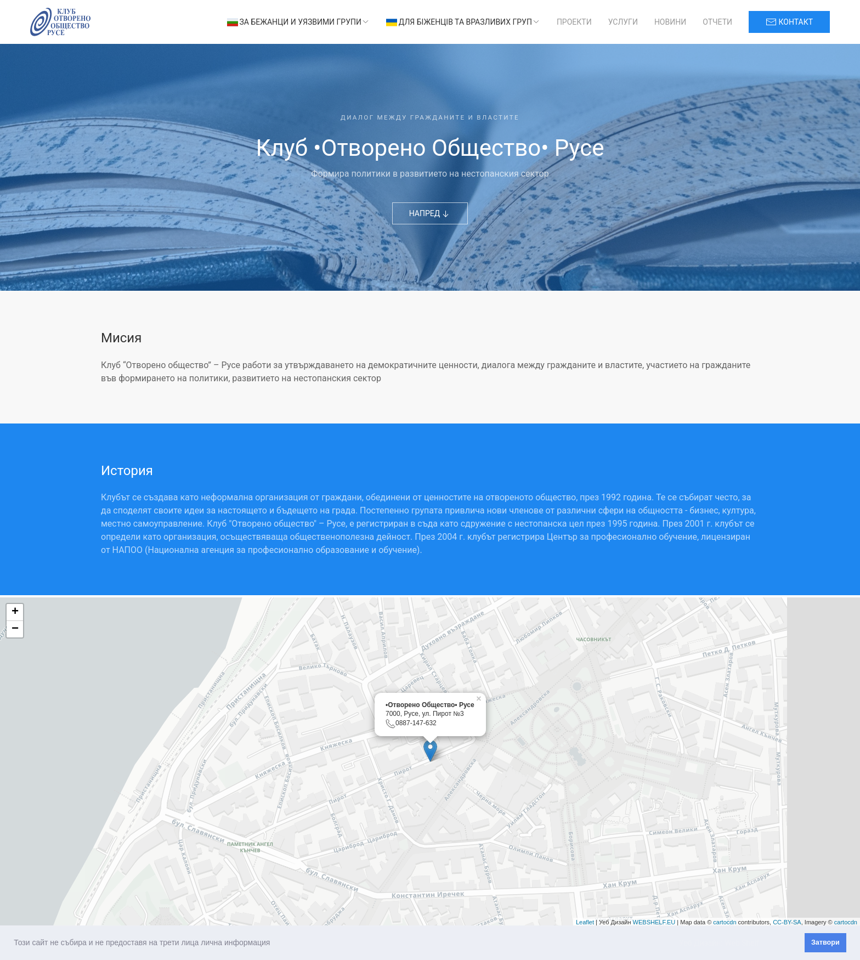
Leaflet (585, 922)
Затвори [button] (825, 942)
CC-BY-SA (787, 922)
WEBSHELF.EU (654, 922)
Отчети (717, 22)
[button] (273, 943)
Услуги (623, 22)
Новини (670, 22)
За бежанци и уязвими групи (298, 22)
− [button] (15, 629)
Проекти (574, 22)
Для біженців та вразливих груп (463, 22)
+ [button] (15, 612)
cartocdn (724, 922)
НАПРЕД (430, 213)
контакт (789, 22)
